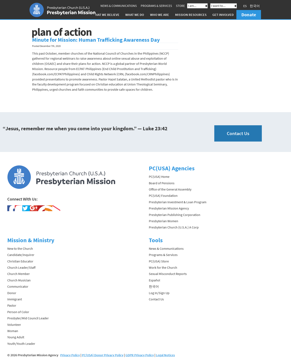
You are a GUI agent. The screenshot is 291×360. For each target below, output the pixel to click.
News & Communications (118, 6)
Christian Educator (20, 261)
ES (245, 6)
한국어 (255, 6)
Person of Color (18, 312)
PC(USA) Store (159, 261)
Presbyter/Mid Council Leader (28, 318)
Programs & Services (156, 6)
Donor (11, 293)
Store (180, 6)
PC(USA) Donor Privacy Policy (102, 355)
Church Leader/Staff (21, 267)
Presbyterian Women (163, 221)
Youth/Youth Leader (21, 343)
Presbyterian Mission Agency (169, 208)
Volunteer (14, 324)
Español (154, 280)
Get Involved (223, 15)
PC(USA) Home (159, 176)
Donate (248, 15)
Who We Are (159, 15)
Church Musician (19, 280)
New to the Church (20, 248)
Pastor (11, 305)
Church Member (18, 274)
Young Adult (15, 337)
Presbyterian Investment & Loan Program (177, 202)
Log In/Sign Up (159, 293)
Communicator (17, 286)
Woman (12, 331)
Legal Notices (165, 355)
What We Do (134, 15)
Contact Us (238, 133)
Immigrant (14, 299)
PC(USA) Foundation (163, 195)
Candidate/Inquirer (20, 255)
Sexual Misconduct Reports (168, 274)
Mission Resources (191, 15)
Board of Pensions (161, 183)
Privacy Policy (70, 355)
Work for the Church (163, 267)
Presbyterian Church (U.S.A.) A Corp (174, 227)
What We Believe (106, 15)
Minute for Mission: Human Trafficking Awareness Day (96, 39)
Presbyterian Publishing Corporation (174, 215)
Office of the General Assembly (170, 189)
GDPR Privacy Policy (139, 355)
